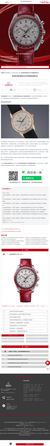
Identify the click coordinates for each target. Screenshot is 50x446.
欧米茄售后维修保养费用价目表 (37, 341)
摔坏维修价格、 (38, 390)
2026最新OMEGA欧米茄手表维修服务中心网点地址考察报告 (12, 240)
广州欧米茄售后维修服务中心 (12, 341)
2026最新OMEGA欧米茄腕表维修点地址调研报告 (10, 242)
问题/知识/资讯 (15, 72)
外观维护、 (31, 394)
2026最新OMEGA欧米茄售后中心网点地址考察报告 (10, 244)
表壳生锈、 (39, 387)
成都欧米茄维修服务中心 (9, 163)
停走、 (39, 384)
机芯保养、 (37, 394)
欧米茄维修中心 (8, 72)
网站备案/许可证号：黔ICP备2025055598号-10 (25, 425)
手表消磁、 (36, 400)
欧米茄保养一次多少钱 (13, 335)
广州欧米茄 (37, 338)
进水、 (32, 386)
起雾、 (39, 386)
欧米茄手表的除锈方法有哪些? (15, 317)
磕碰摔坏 (25, 392)
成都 (19, 72)
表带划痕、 (26, 390)
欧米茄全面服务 (26, 380)
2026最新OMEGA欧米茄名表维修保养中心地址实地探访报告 (36, 244)
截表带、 (31, 400)
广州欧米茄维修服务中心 (7, 209)
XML (25, 427)
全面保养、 (31, 396)
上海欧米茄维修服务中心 (7, 203)
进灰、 (36, 386)
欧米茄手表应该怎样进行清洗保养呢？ (17, 311)
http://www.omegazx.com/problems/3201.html (15, 222)
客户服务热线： (25, 423)
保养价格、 (26, 394)
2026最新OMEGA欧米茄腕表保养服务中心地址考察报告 (35, 237)
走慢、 (36, 384)
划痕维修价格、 (33, 389)
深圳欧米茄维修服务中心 (7, 211)
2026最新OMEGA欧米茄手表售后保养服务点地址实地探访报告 (37, 240)
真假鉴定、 (31, 398)
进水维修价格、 (27, 386)
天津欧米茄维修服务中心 (7, 213)
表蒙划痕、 (31, 390)
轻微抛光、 (26, 400)
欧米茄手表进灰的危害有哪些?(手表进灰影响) (12, 231)
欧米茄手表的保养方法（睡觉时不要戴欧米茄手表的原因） (21, 314)
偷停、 (42, 384)
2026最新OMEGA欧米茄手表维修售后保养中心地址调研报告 (12, 237)
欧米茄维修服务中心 (26, 1)
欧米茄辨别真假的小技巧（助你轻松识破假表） (18, 325)
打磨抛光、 (26, 396)
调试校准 (41, 400)
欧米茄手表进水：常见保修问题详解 (16, 328)
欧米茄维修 (20, 149)
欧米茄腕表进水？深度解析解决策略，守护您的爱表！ (20, 322)
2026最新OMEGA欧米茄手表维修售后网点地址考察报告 (35, 242)
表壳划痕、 (39, 389)
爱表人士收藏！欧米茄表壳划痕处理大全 (8, 239)
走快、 (32, 384)
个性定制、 (26, 398)
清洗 (35, 396)
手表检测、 (37, 398)
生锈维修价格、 (27, 387)
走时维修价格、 (27, 384)
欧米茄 (8, 192)
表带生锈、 (26, 389)
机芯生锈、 (34, 387)
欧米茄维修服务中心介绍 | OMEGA (16, 254)
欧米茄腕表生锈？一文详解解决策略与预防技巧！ (19, 331)
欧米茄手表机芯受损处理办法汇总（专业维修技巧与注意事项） (21, 319)
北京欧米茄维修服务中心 (7, 199)
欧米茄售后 (37, 335)
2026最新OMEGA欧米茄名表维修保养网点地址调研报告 (35, 239)
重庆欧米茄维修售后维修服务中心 (13, 338)
